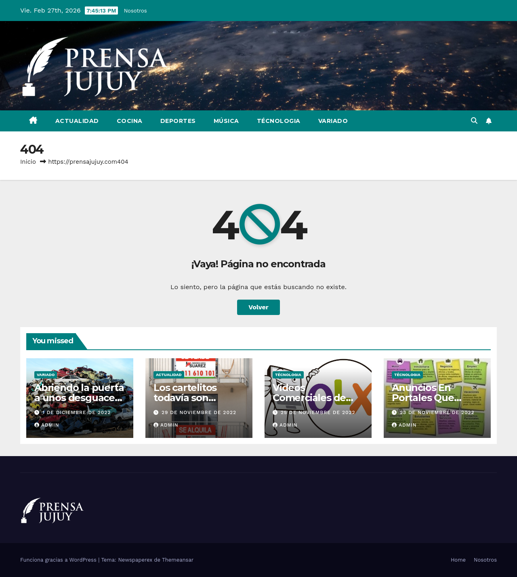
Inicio (28, 161)
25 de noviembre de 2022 (318, 412)
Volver (258, 307)
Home (458, 560)
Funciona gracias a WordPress (59, 560)
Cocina (130, 121)
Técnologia (279, 121)
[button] (474, 121)
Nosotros (135, 11)
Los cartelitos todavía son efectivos (184, 398)
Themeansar (177, 560)
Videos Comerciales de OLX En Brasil (309, 398)
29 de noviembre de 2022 (199, 412)
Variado (333, 121)
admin (46, 425)
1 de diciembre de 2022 (76, 412)
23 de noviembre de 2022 (437, 412)
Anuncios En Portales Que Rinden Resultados (437, 398)
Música (226, 121)
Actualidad (77, 121)
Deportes (178, 121)
